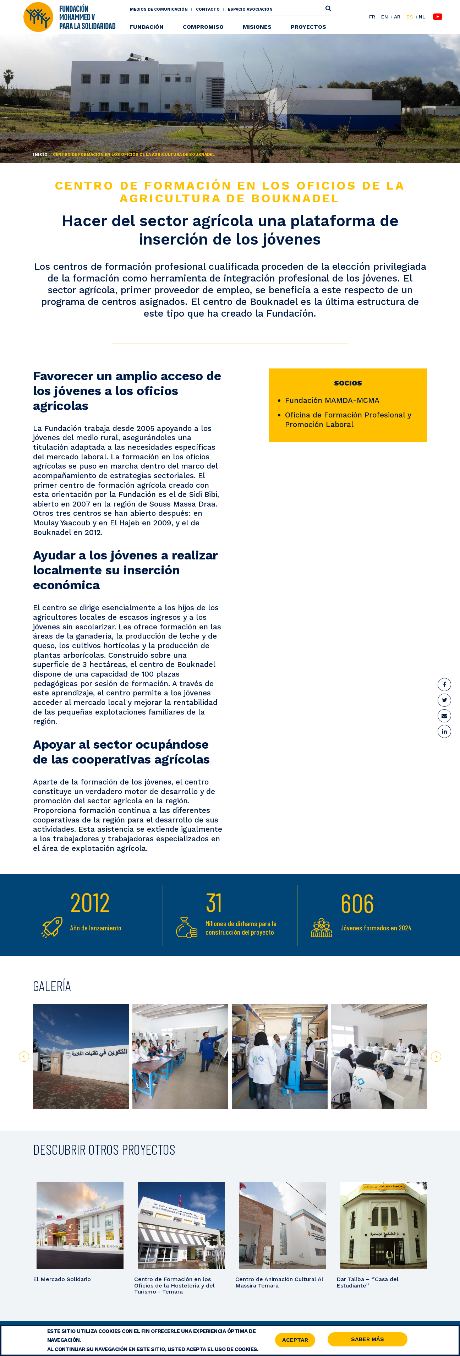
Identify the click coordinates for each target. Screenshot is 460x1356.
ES (409, 17)
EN (384, 17)
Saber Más (367, 1339)
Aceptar (295, 1340)
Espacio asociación (250, 9)
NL (422, 17)
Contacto (208, 9)
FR (372, 17)
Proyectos (308, 26)
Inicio (40, 154)
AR (397, 17)
